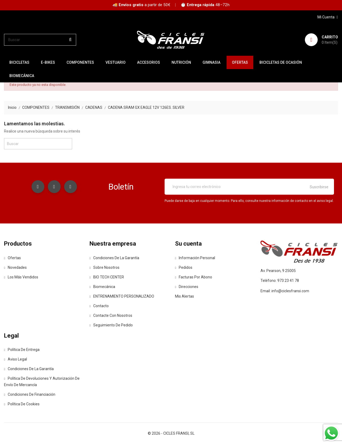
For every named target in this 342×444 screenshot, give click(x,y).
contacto (99, 306)
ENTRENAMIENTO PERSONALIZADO (122, 296)
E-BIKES (48, 62)
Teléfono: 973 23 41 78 (280, 280)
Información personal (195, 258)
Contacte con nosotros (111, 315)
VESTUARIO (116, 62)
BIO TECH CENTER (107, 277)
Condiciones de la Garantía (114, 258)
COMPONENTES (80, 62)
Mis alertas (184, 296)
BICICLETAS (19, 62)
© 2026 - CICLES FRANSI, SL (171, 433)
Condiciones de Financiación (29, 394)
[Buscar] (40, 40)
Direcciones (186, 287)
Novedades (15, 267)
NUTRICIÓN (181, 62)
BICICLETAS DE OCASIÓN (280, 62)
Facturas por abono (193, 277)
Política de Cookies (22, 404)
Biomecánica (21, 76)
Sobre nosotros (104, 267)
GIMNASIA (211, 62)
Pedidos (183, 267)
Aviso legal (15, 359)
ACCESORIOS (148, 62)
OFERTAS (240, 62)
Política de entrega (22, 349)
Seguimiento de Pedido (111, 325)
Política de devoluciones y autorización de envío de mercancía (42, 381)
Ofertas (12, 258)
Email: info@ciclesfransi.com (285, 291)
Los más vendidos (21, 277)
